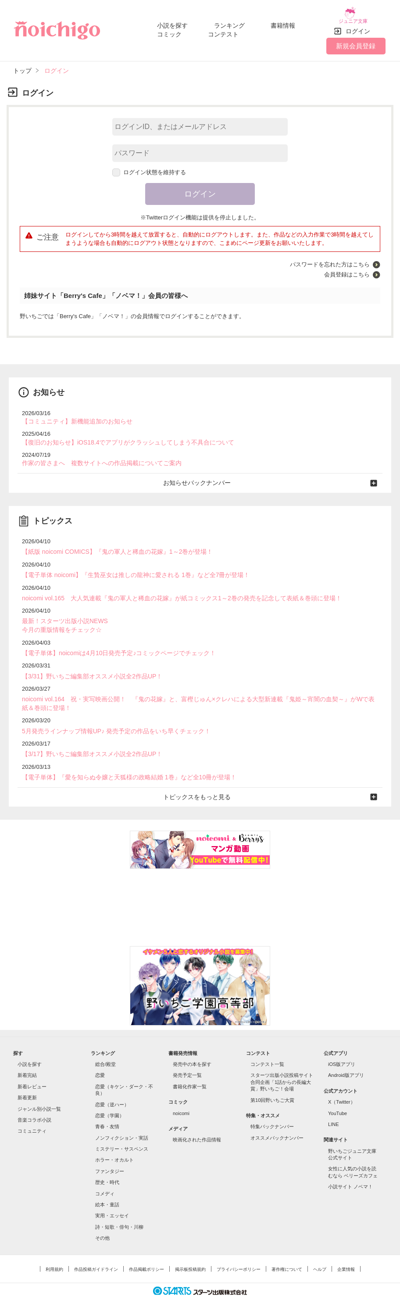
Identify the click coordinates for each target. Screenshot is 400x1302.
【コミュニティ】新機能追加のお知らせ (73, 415)
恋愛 (100, 1059)
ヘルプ (319, 1253)
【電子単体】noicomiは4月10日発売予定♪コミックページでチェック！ (112, 641)
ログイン (358, 25)
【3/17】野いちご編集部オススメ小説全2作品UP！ (87, 739)
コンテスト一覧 (267, 1048)
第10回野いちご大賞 (272, 1084)
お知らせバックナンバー (200, 475)
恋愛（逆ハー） (112, 1088)
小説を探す (172, 22)
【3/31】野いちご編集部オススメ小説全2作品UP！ (87, 664)
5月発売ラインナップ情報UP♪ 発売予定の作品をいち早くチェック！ (109, 717)
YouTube (337, 1097)
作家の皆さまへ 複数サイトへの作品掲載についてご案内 (96, 456)
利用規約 (54, 1253)
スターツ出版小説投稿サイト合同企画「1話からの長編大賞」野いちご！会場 (281, 1066)
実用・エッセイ (112, 1199)
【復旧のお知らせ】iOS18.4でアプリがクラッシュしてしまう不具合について (120, 436)
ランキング (229, 22)
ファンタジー (109, 1155)
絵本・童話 (107, 1188)
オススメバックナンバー (277, 1122)
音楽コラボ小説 (34, 1104)
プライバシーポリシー (239, 1253)
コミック (169, 31)
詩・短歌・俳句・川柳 (119, 1211)
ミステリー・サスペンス (121, 1133)
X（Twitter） (341, 1086)
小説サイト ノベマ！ (350, 1170)
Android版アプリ (346, 1059)
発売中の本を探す (192, 1048)
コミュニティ (32, 1115)
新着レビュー (32, 1070)
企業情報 (346, 1253)
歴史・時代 (107, 1166)
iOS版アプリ (341, 1048)
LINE (333, 1108)
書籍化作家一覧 (190, 1070)
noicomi (181, 1097)
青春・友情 (107, 1110)
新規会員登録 (355, 40)
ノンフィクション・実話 (121, 1122)
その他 (102, 1222)
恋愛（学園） (109, 1099)
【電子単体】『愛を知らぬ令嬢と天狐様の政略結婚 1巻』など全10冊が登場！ (121, 762)
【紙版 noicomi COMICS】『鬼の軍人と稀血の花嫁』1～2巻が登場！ (110, 544)
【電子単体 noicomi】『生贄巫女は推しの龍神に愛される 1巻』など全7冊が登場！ (127, 566)
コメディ (104, 1177)
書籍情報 (283, 22)
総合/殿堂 (105, 1048)
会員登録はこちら (347, 269)
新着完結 (27, 1059)
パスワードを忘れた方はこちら (330, 259)
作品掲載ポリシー (146, 1253)
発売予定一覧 (187, 1059)
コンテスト (223, 31)
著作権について (286, 1253)
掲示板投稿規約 (190, 1253)
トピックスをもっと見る (200, 781)
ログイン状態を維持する (149, 167)
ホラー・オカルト (114, 1144)
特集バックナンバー (272, 1110)
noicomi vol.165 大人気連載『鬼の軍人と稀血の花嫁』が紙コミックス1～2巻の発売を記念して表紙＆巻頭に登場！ (170, 588)
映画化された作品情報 (197, 1123)
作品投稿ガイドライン (96, 1253)
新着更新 (27, 1081)
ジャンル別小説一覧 (39, 1092)
